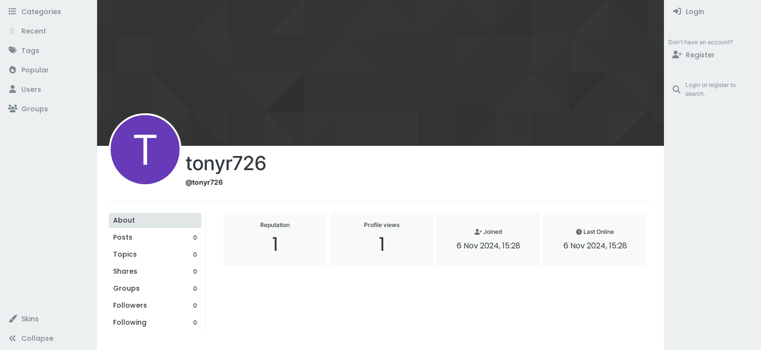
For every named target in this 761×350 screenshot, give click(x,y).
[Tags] (48, 50)
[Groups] (48, 109)
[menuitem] (712, 11)
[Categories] (48, 11)
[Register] (712, 55)
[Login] (712, 11)
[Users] (48, 89)
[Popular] (48, 70)
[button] (48, 319)
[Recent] (48, 31)
